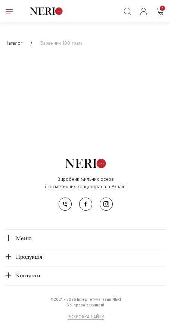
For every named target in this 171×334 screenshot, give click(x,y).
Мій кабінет (143, 11)
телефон (65, 204)
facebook (85, 204)
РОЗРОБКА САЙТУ (86, 316)
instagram (106, 204)
